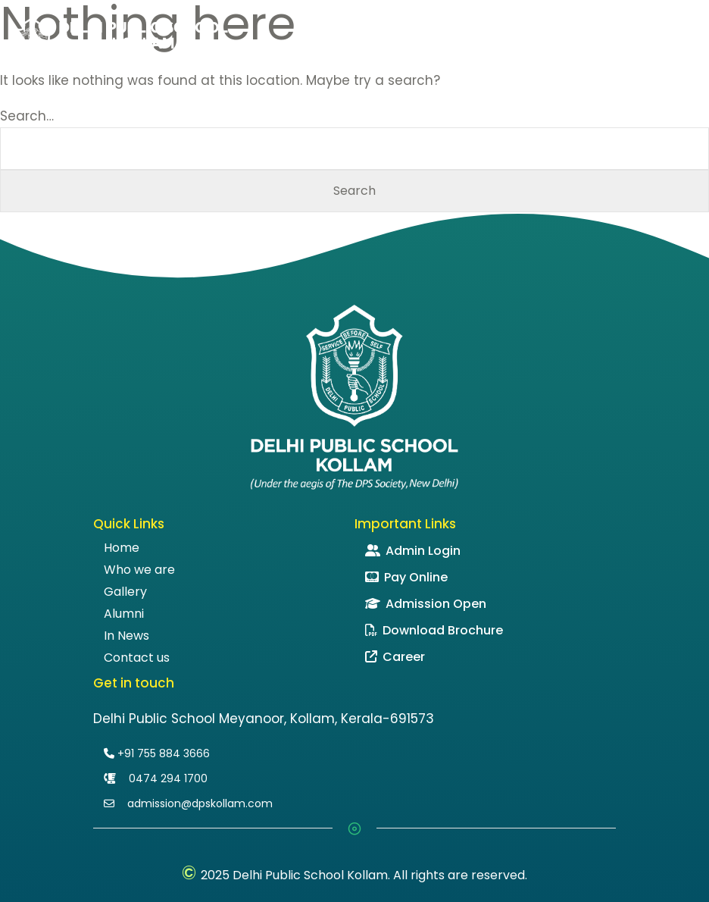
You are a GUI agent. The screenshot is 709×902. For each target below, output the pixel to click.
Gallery (125, 591)
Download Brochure (434, 630)
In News (126, 635)
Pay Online (406, 577)
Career (395, 657)
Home (121, 547)
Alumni (124, 613)
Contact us (137, 657)
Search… (27, 116)
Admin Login (413, 550)
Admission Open (425, 603)
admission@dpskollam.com (188, 803)
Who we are (139, 569)
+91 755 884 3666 (157, 753)
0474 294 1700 (156, 778)
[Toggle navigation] (689, 43)
